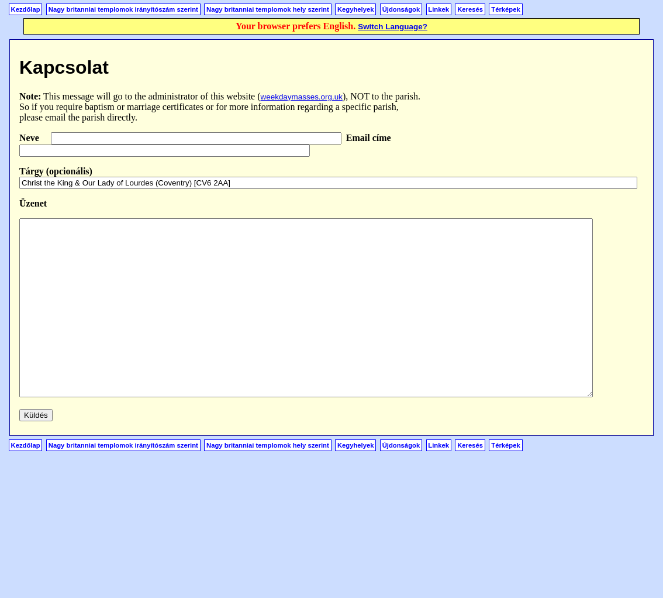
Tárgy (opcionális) (55, 171)
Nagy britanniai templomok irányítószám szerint (123, 9)
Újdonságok (401, 9)
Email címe (368, 138)
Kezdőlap (25, 9)
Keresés (470, 9)
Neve (30, 138)
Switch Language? (392, 26)
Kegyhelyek (355, 9)
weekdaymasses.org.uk (302, 96)
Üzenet (33, 203)
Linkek (438, 9)
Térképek (505, 9)
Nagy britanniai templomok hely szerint (267, 9)
